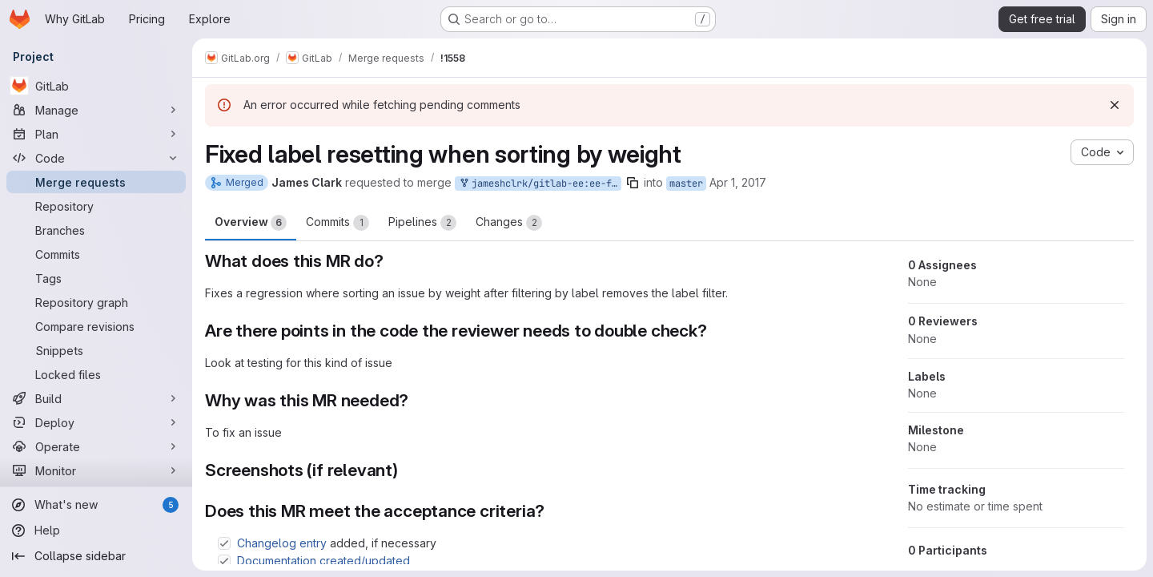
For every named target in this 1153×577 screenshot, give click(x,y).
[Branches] (96, 230)
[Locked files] (96, 374)
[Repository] (96, 206)
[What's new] (96, 505)
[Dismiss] (1114, 105)
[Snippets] (96, 350)
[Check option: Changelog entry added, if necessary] (224, 543)
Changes (509, 223)
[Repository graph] (96, 302)
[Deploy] (96, 422)
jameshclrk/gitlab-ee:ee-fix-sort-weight (539, 184)
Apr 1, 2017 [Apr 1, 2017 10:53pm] (737, 182)
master (686, 183)
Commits (337, 223)
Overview (251, 223)
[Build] (96, 398)
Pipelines (422, 223)
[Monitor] (96, 470)
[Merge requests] (96, 182)
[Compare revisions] (96, 326)
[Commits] (96, 254)
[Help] (96, 530)
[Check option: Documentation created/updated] (224, 561)
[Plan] (96, 134)
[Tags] (96, 278)
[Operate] (96, 446)
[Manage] (96, 110)
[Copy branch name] (632, 182)
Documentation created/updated (323, 560)
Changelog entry (282, 543)
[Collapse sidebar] (96, 556)
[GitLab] (96, 86)
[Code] (96, 158)
